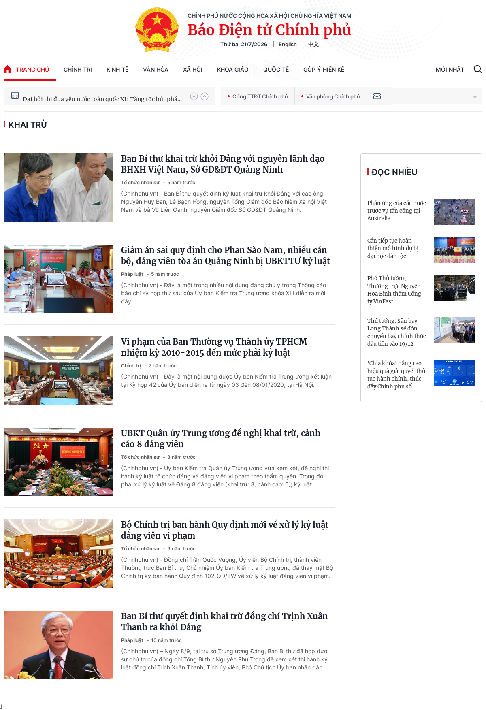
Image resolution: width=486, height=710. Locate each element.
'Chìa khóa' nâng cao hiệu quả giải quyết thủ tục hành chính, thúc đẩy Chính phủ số (396, 375)
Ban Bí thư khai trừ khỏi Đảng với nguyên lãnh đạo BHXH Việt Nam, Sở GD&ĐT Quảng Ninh (223, 164)
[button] (194, 96)
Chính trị (78, 69)
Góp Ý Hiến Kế (323, 69)
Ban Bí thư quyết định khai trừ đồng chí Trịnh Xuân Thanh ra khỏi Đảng (224, 621)
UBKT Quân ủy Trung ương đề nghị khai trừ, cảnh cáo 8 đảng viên (220, 438)
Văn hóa (155, 69)
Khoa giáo (233, 69)
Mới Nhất (450, 69)
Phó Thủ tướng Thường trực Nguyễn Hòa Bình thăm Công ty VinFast (394, 290)
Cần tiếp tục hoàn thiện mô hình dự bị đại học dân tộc (392, 248)
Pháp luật (133, 274)
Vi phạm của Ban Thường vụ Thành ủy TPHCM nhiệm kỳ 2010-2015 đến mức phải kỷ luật (214, 347)
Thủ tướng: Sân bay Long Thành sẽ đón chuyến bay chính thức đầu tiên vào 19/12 (396, 333)
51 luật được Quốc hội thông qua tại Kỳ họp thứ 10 (91, 95)
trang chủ (26, 69)
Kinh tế (117, 69)
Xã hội (192, 69)
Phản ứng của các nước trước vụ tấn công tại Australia (396, 211)
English (288, 44)
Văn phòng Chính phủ (330, 96)
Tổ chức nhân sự (141, 182)
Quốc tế (276, 69)
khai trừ (28, 125)
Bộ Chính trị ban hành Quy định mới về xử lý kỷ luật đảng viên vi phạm (224, 530)
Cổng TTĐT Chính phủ (258, 96)
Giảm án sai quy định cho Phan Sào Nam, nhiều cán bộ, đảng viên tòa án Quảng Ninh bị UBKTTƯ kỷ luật (225, 255)
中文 (313, 44)
